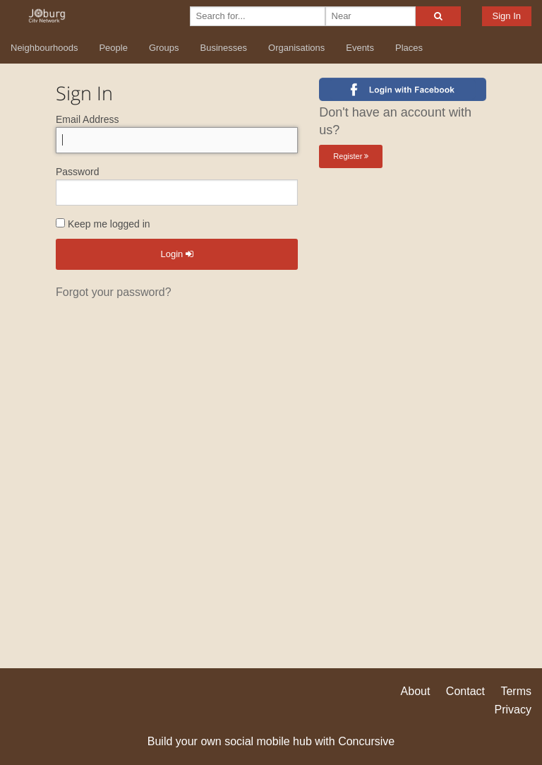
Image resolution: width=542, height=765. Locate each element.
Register (350, 156)
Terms (515, 691)
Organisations (296, 47)
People (113, 47)
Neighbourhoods (44, 47)
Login (176, 254)
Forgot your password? (113, 292)
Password (77, 171)
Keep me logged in (103, 224)
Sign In (507, 16)
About (415, 691)
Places (409, 47)
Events (360, 47)
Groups (164, 47)
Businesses (223, 47)
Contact (465, 691)
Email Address (87, 119)
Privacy (513, 710)
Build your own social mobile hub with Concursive (271, 741)
